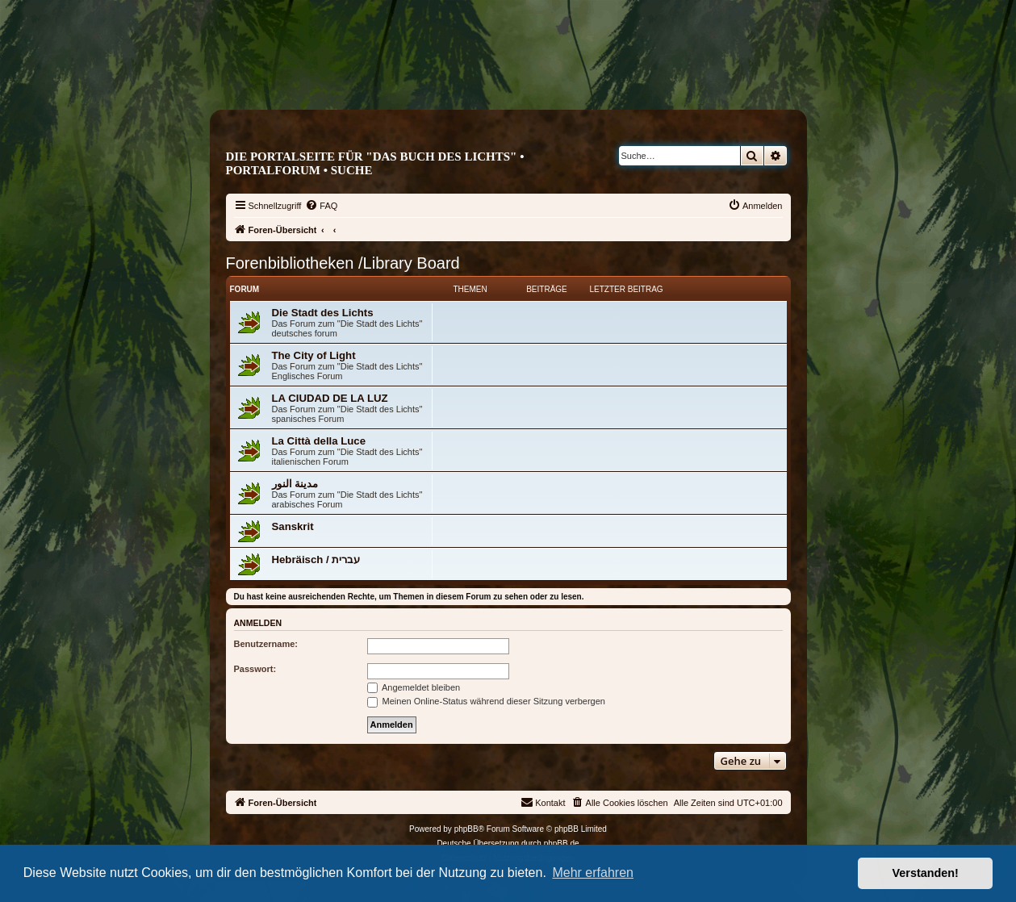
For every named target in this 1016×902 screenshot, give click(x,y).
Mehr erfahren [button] (592, 872)
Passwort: (255, 669)
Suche (352, 170)
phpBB (466, 829)
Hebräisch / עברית (316, 559)
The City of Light (314, 355)
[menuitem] (321, 205)
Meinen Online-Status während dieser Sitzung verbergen (486, 701)
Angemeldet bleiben (414, 687)
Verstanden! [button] (926, 873)
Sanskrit (293, 526)
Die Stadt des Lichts (323, 313)
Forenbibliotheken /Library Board (343, 263)
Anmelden (258, 623)
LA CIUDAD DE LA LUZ (330, 398)
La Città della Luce (319, 441)
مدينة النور (295, 484)
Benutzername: (266, 644)
